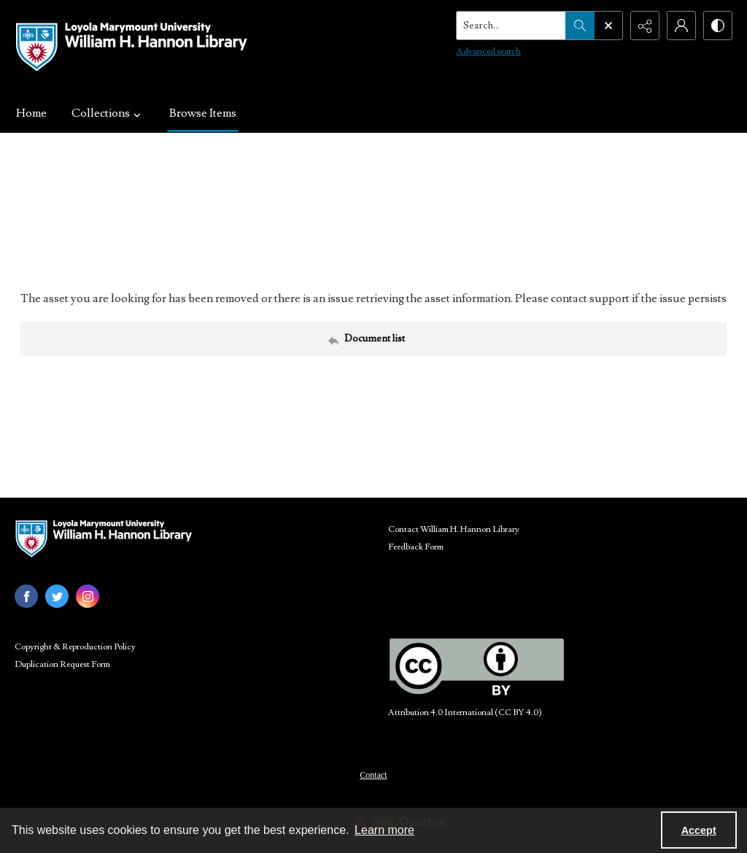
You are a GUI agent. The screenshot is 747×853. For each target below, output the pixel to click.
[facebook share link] (26, 596)
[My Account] (681, 25)
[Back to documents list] (373, 338)
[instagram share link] (87, 596)
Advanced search (489, 51)
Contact (373, 775)
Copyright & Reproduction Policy (75, 646)
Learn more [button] (384, 830)
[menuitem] (373, 774)
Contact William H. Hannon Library (453, 529)
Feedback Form (416, 546)
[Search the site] (511, 25)
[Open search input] (608, 25)
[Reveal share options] (645, 25)
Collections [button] (107, 113)
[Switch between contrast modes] (718, 25)
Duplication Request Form (62, 664)
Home (31, 113)
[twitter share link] (57, 596)
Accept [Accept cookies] (698, 830)
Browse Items (202, 113)
